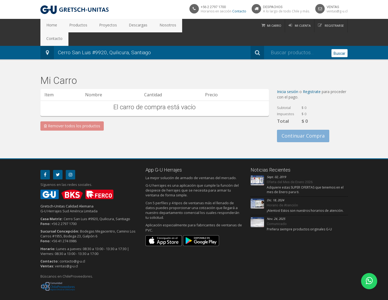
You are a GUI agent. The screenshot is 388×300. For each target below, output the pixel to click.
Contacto (239, 11)
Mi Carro (274, 25)
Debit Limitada (335, 294)
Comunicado (277, 210)
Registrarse (334, 25)
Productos (70, 25)
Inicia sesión (288, 78)
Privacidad (59, 294)
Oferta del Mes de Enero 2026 (290, 168)
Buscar (339, 39)
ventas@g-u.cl (337, 11)
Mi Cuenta (302, 25)
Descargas (120, 25)
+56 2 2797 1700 (213, 7)
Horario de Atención (282, 192)
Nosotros (144, 25)
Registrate (312, 78)
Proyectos (95, 25)
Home (49, 25)
